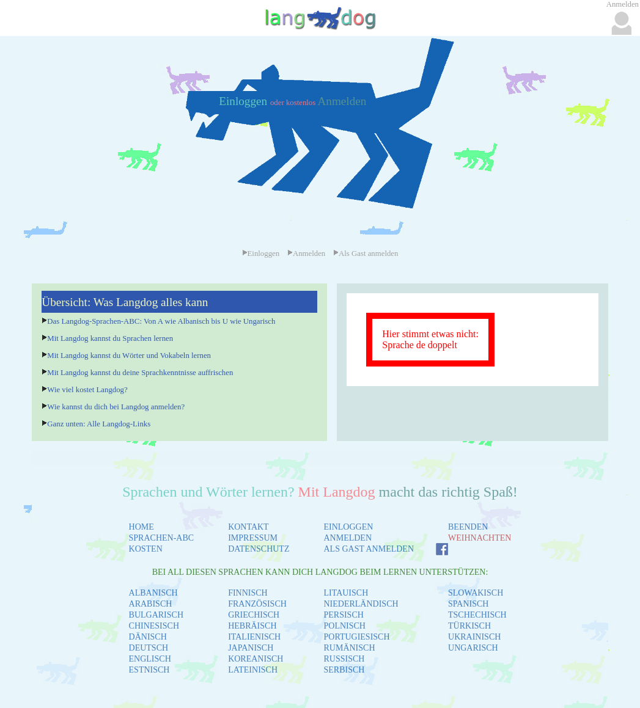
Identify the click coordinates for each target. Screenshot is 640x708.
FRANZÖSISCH (257, 603)
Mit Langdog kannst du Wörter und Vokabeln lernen (129, 355)
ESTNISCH (149, 669)
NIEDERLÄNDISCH (360, 603)
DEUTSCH (149, 647)
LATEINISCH (253, 669)
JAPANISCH (250, 647)
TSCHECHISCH (477, 614)
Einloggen (244, 101)
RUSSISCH (343, 658)
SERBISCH (343, 669)
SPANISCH (468, 603)
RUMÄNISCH (349, 647)
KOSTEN (146, 548)
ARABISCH (150, 603)
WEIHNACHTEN (479, 537)
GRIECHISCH (253, 614)
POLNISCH (344, 625)
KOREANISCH (255, 658)
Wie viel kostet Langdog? (87, 389)
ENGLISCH (150, 658)
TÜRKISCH (469, 625)
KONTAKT (248, 526)
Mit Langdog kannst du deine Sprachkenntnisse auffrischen (140, 372)
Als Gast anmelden (365, 253)
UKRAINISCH (474, 636)
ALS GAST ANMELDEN (368, 548)
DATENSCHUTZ (258, 548)
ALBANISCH (153, 592)
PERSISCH (343, 614)
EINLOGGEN (348, 526)
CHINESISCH (154, 625)
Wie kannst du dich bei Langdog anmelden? (116, 407)
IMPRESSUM (253, 537)
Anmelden (341, 101)
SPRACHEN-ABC (161, 537)
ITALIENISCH (254, 636)
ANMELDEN (347, 537)
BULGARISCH (156, 614)
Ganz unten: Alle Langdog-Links (98, 424)
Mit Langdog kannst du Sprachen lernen (110, 338)
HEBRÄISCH (252, 625)
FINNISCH (248, 592)
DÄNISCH (148, 636)
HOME (141, 526)
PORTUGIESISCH (356, 636)
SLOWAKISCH (475, 592)
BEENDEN (468, 526)
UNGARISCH (473, 647)
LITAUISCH (345, 592)
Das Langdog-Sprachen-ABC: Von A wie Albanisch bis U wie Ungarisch (161, 321)
